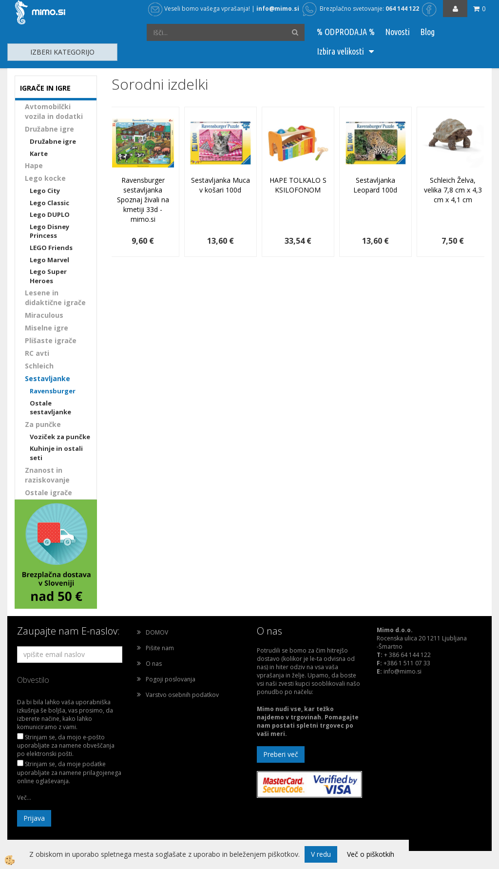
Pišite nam (160, 648)
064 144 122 (402, 8)
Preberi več (280, 754)
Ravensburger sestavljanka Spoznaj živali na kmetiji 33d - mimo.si (143, 199)
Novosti (397, 32)
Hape (34, 165)
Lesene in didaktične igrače (55, 297)
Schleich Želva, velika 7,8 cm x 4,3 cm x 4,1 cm (453, 189)
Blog (427, 32)
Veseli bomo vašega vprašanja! (199, 8)
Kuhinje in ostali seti (56, 453)
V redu (321, 854)
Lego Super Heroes (48, 276)
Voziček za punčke (60, 436)
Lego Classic (49, 202)
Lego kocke (45, 178)
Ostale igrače (48, 492)
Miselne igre (46, 327)
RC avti (37, 353)
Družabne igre (49, 129)
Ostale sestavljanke (50, 408)
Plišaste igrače (51, 340)
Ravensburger (53, 390)
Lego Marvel (49, 259)
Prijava (34, 818)
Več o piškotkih (370, 854)
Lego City (45, 190)
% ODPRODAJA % (346, 32)
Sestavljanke (47, 378)
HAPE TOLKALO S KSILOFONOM (297, 184)
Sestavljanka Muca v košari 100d (220, 184)
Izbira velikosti (340, 51)
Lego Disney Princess (49, 231)
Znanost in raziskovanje (47, 474)
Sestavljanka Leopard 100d (375, 184)
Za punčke (43, 424)
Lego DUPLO (50, 214)
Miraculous (44, 315)
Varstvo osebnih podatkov (182, 695)
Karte (39, 153)
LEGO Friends (51, 247)
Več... (24, 797)
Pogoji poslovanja (170, 679)
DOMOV (157, 632)
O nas (154, 663)
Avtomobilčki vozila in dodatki (54, 111)
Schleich (39, 365)
